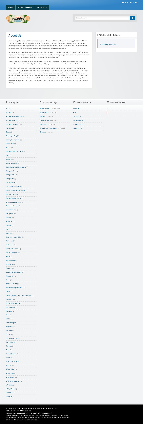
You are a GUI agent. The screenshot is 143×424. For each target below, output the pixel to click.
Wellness (9, 393)
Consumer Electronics (13, 186)
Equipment (9, 214)
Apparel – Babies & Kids (14, 116)
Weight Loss (10, 389)
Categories (42, 7)
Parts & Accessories (13, 303)
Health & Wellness (12, 249)
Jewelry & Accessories (13, 272)
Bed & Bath (10, 143)
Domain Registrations (13, 198)
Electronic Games (12, 206)
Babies (8, 132)
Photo (8, 319)
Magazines (10, 276)
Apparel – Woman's (12, 124)
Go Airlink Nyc (44, 120)
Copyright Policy (78, 120)
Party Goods (10, 307)
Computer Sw (10, 175)
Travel (8, 358)
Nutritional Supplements (14, 287)
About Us (76, 109)
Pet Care (9, 311)
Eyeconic (43, 132)
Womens (9, 396)
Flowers (9, 217)
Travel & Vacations (12, 361)
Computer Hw (10, 171)
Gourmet (9, 233)
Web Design (10, 377)
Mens (8, 280)
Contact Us (77, 116)
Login (125, 2)
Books (8, 147)
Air (7, 109)
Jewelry (8, 268)
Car (7, 155)
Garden (8, 225)
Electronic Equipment (13, 202)
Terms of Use (77, 128)
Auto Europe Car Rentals (48, 128)
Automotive (10, 128)
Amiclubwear (44, 112)
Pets (7, 315)
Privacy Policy (78, 124)
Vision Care (10, 373)
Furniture (9, 221)
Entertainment (11, 210)
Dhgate (42, 116)
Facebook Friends (108, 44)
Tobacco (9, 346)
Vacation (9, 365)
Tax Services (10, 342)
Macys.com (43, 124)
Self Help (9, 326)
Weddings (9, 385)
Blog (74, 112)
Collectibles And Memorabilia (16, 167)
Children (9, 159)
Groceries (9, 241)
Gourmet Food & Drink (13, 237)
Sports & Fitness (11, 338)
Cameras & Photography (14, 151)
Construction (10, 182)
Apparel (8, 112)
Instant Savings (25, 7)
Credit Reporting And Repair (15, 190)
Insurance (9, 264)
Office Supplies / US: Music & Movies (18, 295)
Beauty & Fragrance (13, 140)
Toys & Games (11, 354)
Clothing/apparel (11, 163)
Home (10, 7)
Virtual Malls (10, 369)
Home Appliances (12, 252)
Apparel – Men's (11, 120)
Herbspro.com (44, 109)
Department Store (12, 194)
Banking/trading (11, 136)
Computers (10, 179)
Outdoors (9, 299)
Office (8, 291)
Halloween (9, 245)
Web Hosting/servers (13, 381)
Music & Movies (11, 284)
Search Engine (11, 323)
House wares (10, 260)
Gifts (7, 229)
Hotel (8, 256)
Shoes (8, 334)
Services (9, 330)
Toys (7, 350)
